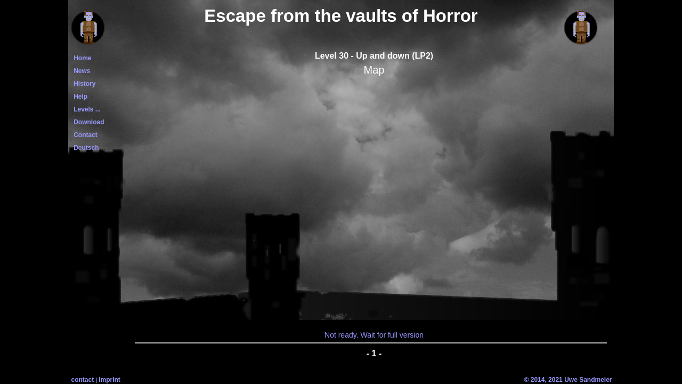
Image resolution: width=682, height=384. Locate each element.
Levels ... (85, 109)
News (80, 71)
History (83, 83)
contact (82, 379)
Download (87, 122)
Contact (84, 135)
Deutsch (84, 147)
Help (79, 96)
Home (81, 58)
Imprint (109, 379)
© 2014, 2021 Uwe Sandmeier (568, 379)
